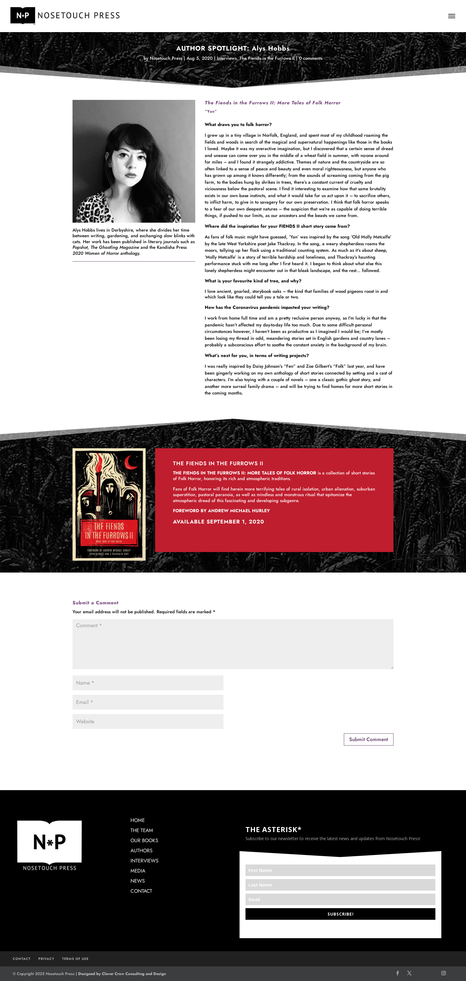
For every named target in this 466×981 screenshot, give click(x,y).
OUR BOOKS (144, 840)
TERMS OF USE (75, 958)
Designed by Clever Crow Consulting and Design (122, 974)
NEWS (137, 880)
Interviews (227, 58)
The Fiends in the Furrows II (267, 58)
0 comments (310, 58)
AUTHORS (141, 850)
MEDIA (137, 870)
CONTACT (141, 890)
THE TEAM (141, 830)
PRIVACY (46, 958)
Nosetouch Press (166, 58)
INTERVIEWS (144, 860)
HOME (137, 820)
